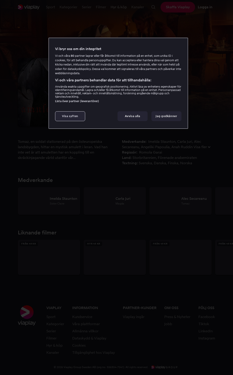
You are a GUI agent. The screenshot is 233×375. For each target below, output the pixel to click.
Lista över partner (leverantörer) (77, 101)
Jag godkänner (166, 116)
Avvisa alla (132, 116)
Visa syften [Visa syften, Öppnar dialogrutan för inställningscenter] (70, 116)
